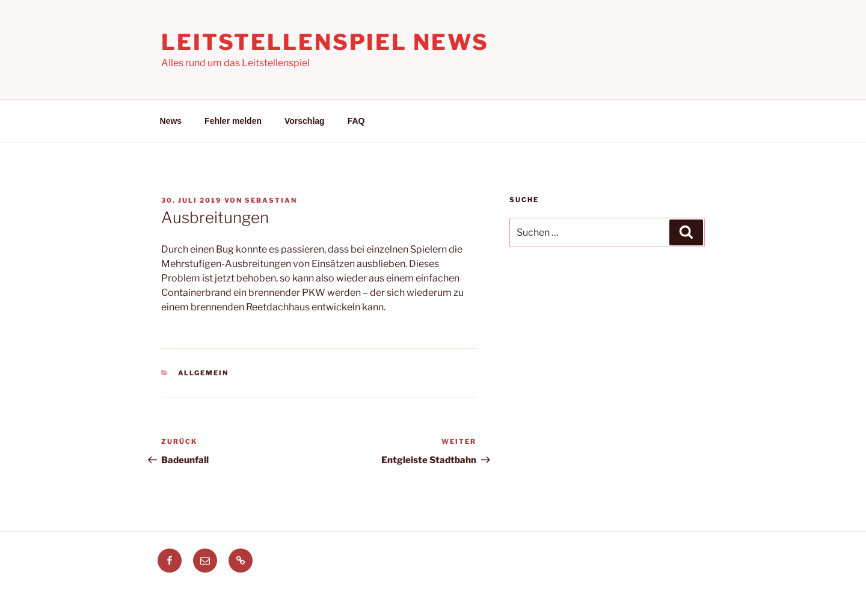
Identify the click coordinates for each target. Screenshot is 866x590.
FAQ (356, 121)
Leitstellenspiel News (324, 42)
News (171, 121)
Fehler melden (233, 121)
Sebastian (271, 200)
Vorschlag (304, 121)
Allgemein (203, 373)
